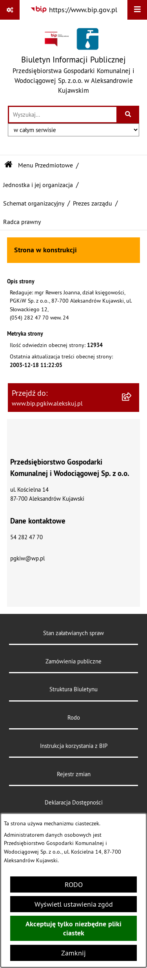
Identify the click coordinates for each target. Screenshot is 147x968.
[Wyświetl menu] (137, 10)
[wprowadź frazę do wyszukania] (63, 114)
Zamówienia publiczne (73, 661)
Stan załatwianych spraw (73, 633)
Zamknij (73, 952)
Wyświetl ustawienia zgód (73, 904)
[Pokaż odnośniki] (10, 10)
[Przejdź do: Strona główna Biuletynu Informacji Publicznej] (8, 165)
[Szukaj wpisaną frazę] (128, 114)
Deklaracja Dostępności (74, 802)
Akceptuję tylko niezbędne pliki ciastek (73, 928)
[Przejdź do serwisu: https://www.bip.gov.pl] (73, 9)
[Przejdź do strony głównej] (73, 62)
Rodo (73, 717)
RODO (74, 884)
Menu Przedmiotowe (45, 165)
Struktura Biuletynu (73, 689)
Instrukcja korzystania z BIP (73, 745)
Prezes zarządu (92, 203)
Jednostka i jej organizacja (38, 185)
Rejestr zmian (74, 774)
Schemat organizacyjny (33, 203)
